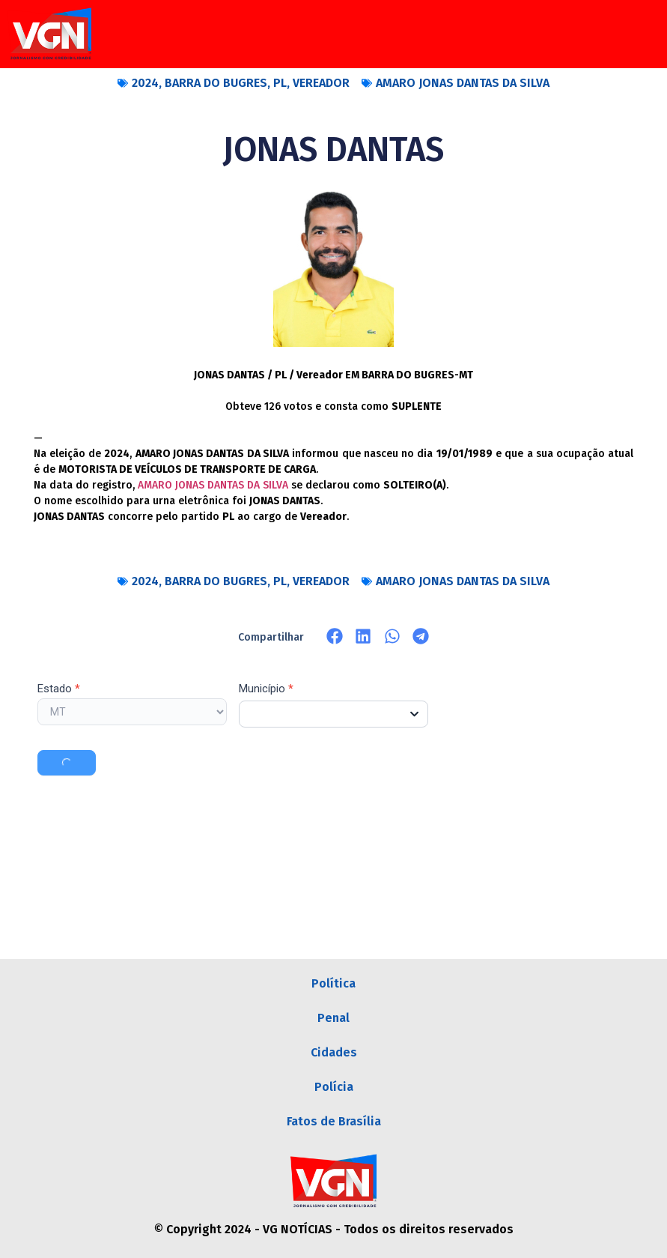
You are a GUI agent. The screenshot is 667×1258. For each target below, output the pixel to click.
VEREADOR (321, 83)
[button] (335, 636)
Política (333, 983)
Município (266, 689)
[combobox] (333, 714)
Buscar (66, 763)
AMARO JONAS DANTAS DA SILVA (462, 83)
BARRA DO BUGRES (216, 83)
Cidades (334, 1052)
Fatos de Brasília (334, 1121)
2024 (145, 83)
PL (280, 83)
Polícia (333, 1087)
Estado (58, 689)
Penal (333, 1018)
